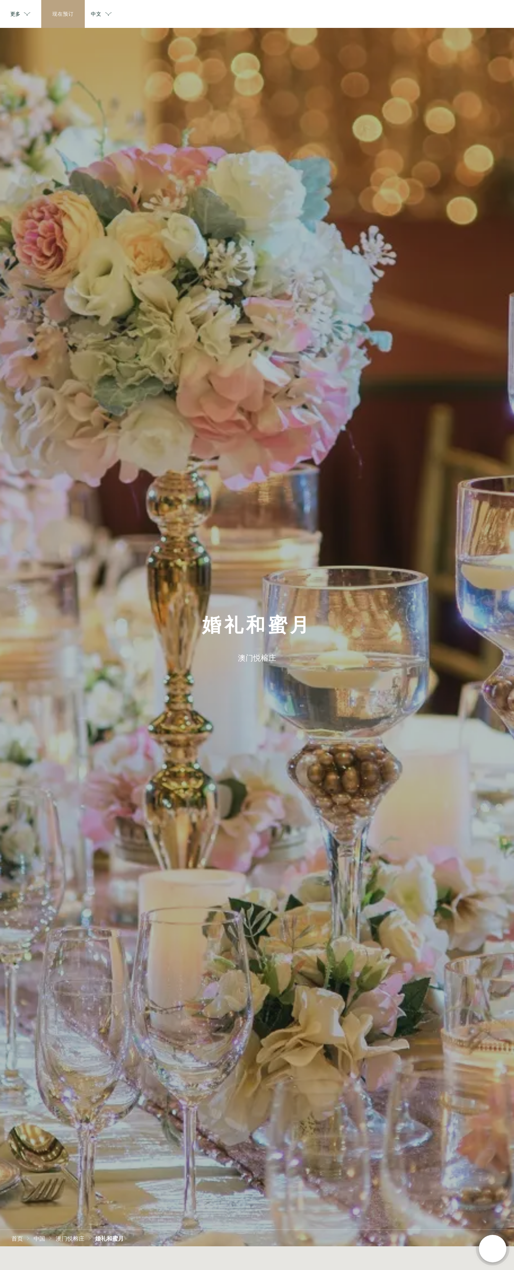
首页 (17, 1238)
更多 (405, 14)
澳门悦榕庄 (70, 1238)
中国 (39, 1238)
